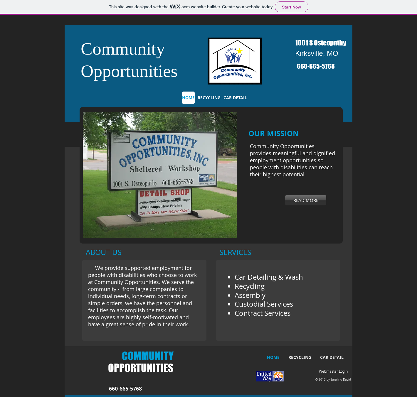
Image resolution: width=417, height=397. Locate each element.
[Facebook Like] (326, 80)
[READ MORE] (305, 200)
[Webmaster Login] (333, 371)
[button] (160, 175)
